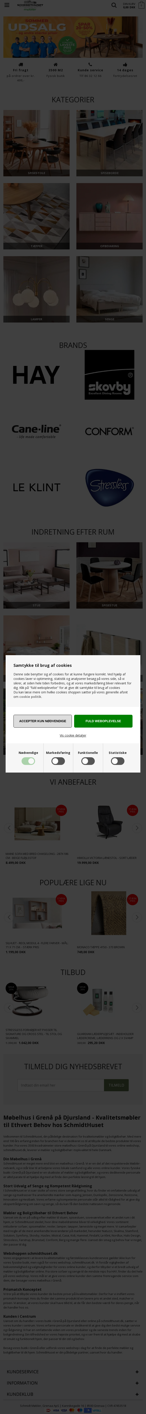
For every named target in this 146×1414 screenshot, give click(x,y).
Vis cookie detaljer (73, 735)
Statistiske (118, 752)
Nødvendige (28, 752)
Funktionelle (88, 752)
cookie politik (30, 697)
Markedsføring (58, 752)
